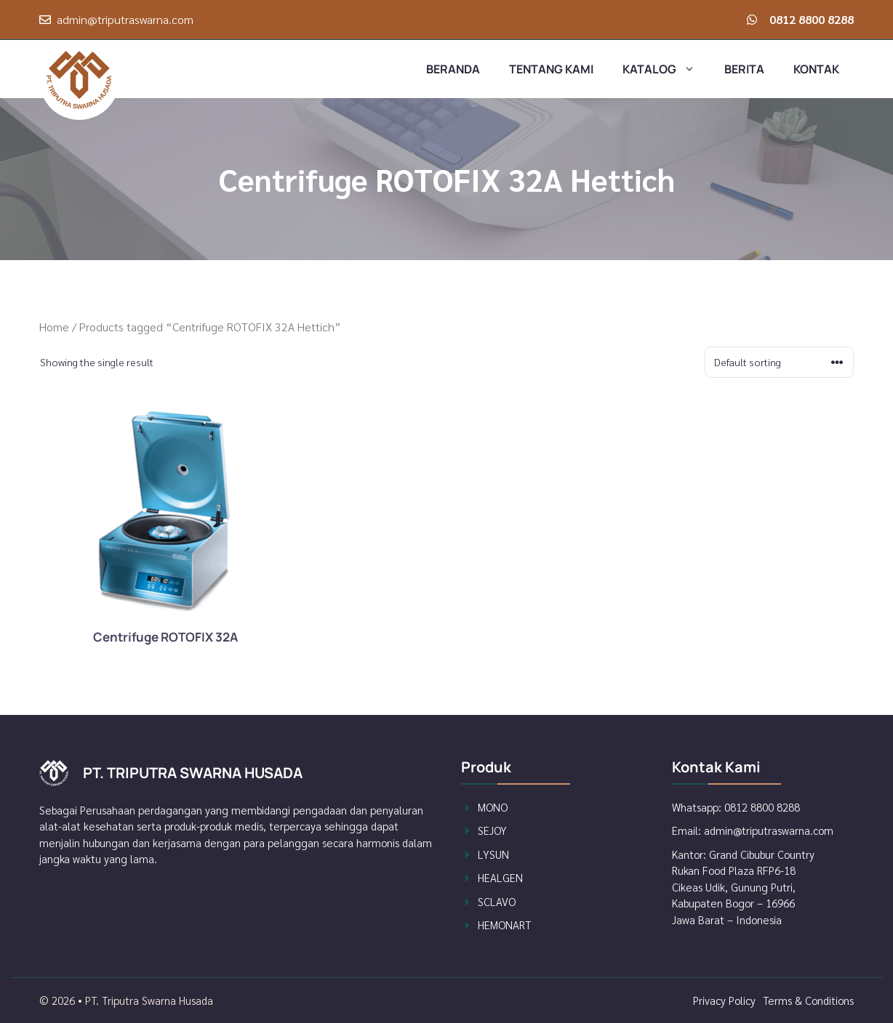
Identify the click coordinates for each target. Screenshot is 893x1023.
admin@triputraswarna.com (125, 19)
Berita (744, 69)
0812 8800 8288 (811, 19)
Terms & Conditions (808, 1000)
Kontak (816, 69)
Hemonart (504, 924)
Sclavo (497, 901)
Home (54, 326)
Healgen (500, 877)
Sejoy (492, 830)
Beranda (453, 69)
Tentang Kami (551, 69)
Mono (493, 807)
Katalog (666, 69)
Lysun (493, 854)
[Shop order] (779, 362)
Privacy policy (724, 1000)
